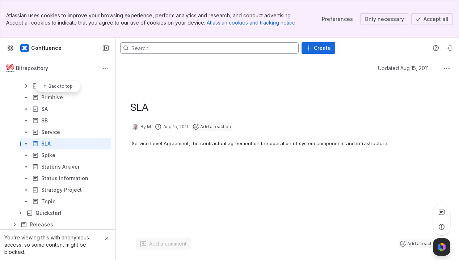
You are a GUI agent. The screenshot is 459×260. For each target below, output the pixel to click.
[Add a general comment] (163, 244)
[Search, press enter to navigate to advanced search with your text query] (209, 48)
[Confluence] (41, 48)
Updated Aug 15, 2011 (403, 68)
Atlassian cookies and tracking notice (251, 23)
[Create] (318, 48)
